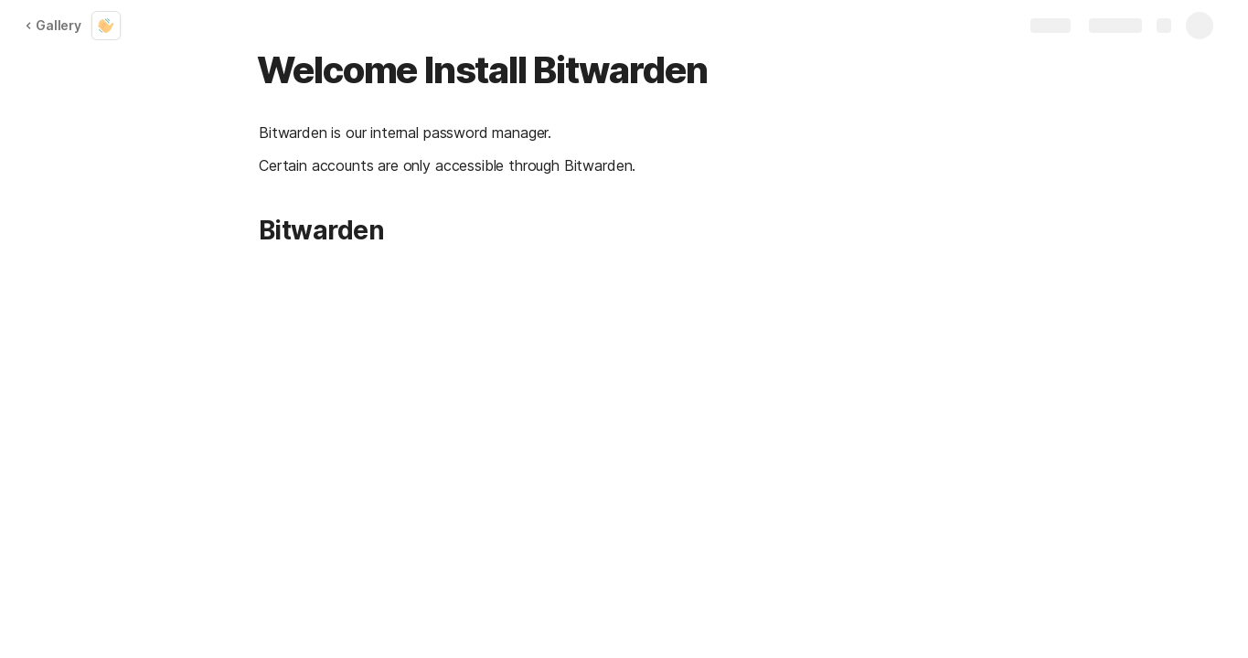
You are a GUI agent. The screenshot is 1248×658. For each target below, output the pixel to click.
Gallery (53, 25)
